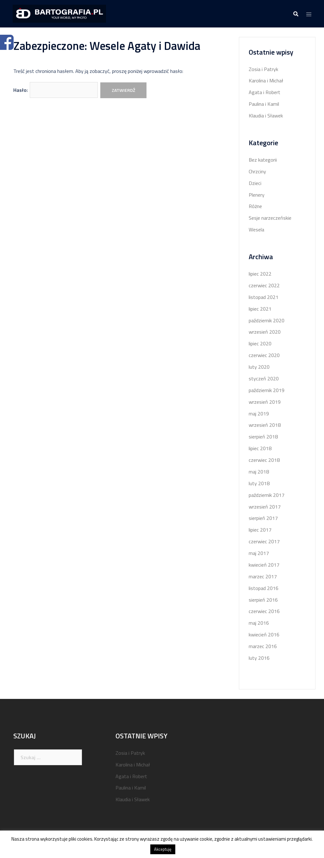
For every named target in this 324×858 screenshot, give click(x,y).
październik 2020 (266, 320)
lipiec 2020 (260, 343)
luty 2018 (259, 483)
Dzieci (255, 183)
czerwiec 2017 (264, 541)
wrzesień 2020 (265, 332)
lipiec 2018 (260, 448)
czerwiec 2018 (264, 460)
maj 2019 (259, 413)
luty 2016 (259, 658)
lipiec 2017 (260, 529)
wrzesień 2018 (265, 425)
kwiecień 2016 (264, 634)
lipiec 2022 (260, 273)
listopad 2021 (263, 297)
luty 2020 (259, 367)
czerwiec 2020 (264, 355)
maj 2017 (259, 553)
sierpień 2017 (263, 518)
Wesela (256, 229)
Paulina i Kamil (264, 104)
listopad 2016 (263, 588)
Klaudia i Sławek (266, 115)
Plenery (257, 195)
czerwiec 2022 (264, 285)
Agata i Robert (264, 92)
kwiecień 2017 (264, 565)
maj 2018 (259, 471)
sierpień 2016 (263, 600)
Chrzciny (257, 171)
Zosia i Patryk (263, 69)
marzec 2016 (263, 646)
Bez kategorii (263, 160)
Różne (255, 206)
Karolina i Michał (266, 80)
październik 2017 (266, 495)
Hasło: (55, 90)
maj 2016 (259, 623)
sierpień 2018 (263, 436)
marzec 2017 (263, 576)
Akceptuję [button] (162, 849)
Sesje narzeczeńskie (270, 218)
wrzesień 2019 (265, 402)
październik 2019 (266, 390)
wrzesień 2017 (265, 506)
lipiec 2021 (260, 309)
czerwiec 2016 (264, 611)
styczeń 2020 (264, 378)
